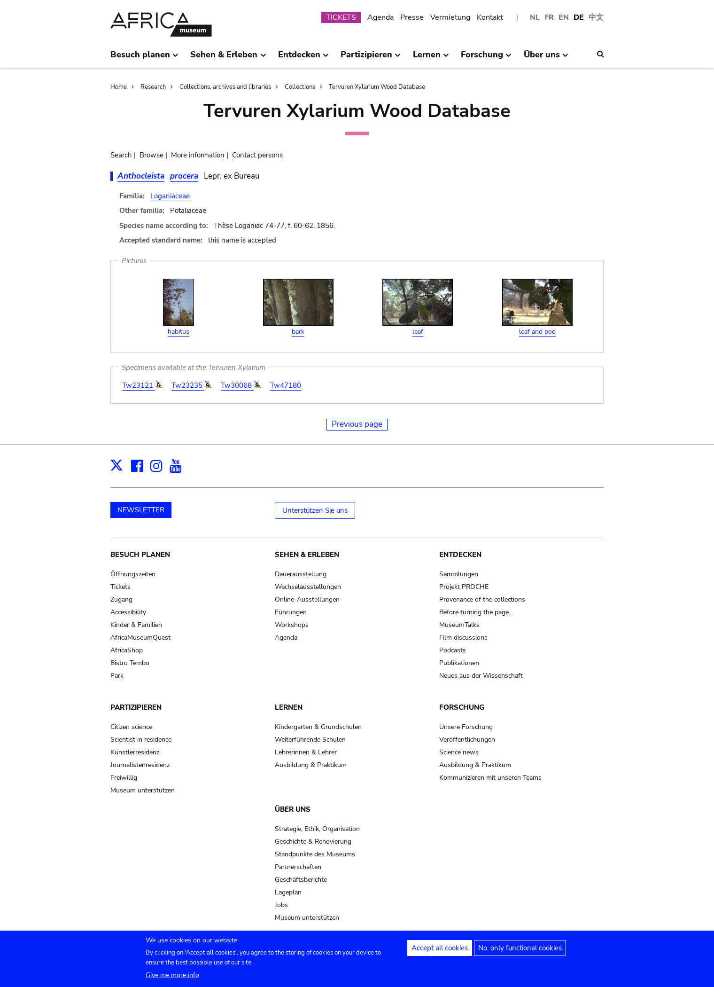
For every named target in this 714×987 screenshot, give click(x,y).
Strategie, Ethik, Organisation (317, 828)
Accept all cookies (439, 952)
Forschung (461, 707)
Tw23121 (138, 385)
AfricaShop (126, 650)
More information (198, 155)
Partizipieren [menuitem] (371, 58)
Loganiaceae (170, 196)
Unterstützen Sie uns (315, 510)
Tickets (120, 586)
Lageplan (288, 892)
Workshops (292, 624)
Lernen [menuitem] (431, 58)
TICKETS (341, 17)
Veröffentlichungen (467, 739)
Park (117, 675)
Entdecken (460, 554)
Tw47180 (285, 385)
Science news (459, 752)
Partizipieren (136, 707)
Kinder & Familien (136, 624)
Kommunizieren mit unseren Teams (490, 777)
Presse (412, 17)
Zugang (121, 599)
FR (549, 17)
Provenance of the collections (482, 599)
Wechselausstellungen (308, 586)
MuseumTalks (459, 624)
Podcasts (452, 650)
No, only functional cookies (520, 952)
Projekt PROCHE (464, 586)
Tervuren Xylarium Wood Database (377, 87)
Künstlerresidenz (134, 752)
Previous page (357, 424)
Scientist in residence (140, 739)
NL (535, 17)
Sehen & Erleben (307, 554)
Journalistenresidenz (140, 764)
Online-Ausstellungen (307, 599)
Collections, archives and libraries (225, 87)
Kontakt (490, 17)
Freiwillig (123, 777)
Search (121, 155)
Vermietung (450, 17)
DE (579, 17)
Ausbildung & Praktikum (311, 764)
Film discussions (463, 637)
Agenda (380, 17)
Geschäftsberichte (301, 879)
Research (153, 87)
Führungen (291, 612)
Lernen (289, 707)
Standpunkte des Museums (315, 854)
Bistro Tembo (129, 662)
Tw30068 (237, 385)
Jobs (281, 905)
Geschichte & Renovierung (313, 841)
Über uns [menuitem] (546, 58)
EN (564, 17)
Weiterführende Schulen (310, 739)
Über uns (292, 809)
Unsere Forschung (466, 726)
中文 (596, 17)
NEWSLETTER (140, 510)
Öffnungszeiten (132, 574)
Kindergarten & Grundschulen (318, 726)
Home (118, 87)
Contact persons (257, 155)
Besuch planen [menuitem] (144, 58)
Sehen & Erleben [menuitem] (228, 58)
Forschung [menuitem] (486, 58)
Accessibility (128, 612)
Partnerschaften (298, 866)
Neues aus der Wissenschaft (481, 675)
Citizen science (131, 726)
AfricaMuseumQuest (140, 637)
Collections (300, 87)
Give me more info (172, 979)
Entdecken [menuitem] (303, 58)
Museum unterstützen (142, 790)
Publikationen (459, 662)
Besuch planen (140, 554)
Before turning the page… (476, 612)
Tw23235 (187, 385)
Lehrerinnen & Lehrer (306, 752)
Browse (151, 155)
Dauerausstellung (300, 574)
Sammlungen (458, 574)
